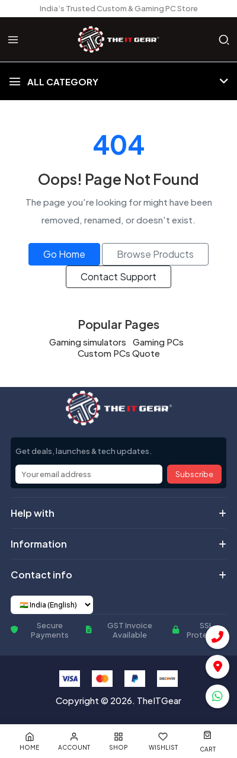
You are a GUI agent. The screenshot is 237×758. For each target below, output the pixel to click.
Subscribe (194, 474)
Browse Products (155, 254)
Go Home (64, 254)
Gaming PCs (158, 341)
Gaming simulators (87, 341)
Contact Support (118, 276)
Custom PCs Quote (119, 353)
